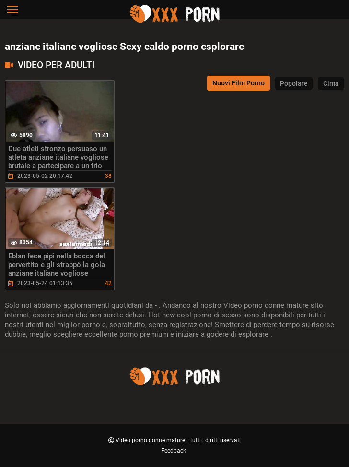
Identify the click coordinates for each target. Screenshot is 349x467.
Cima (331, 83)
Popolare (294, 83)
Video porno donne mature (151, 440)
